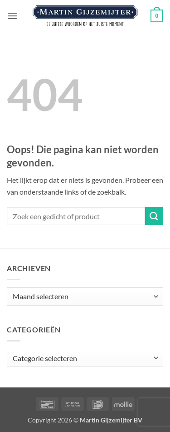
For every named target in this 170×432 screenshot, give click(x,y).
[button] (12, 16)
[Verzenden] (154, 216)
